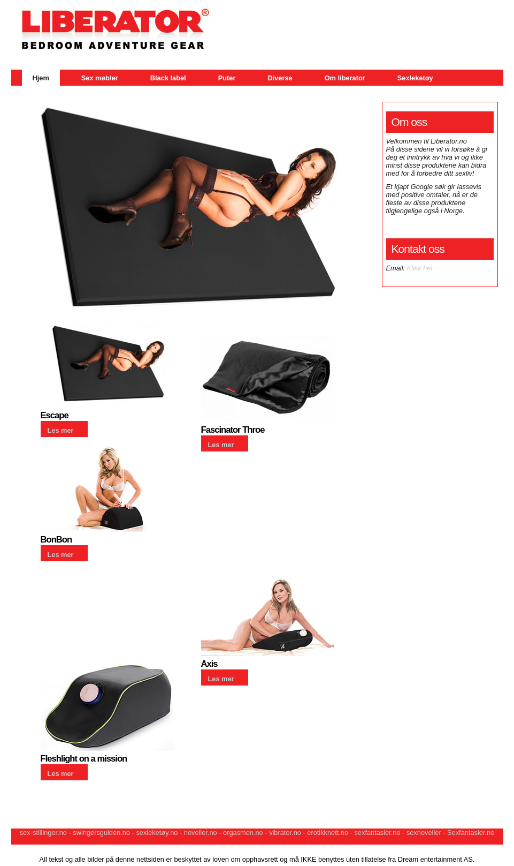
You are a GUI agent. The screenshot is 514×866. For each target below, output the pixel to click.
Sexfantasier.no (470, 833)
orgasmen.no (243, 833)
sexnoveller (423, 833)
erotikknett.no (327, 833)
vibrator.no (285, 833)
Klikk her (420, 268)
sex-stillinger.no (43, 833)
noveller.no (200, 833)
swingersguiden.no (101, 833)
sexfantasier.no (377, 833)
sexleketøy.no (157, 833)
